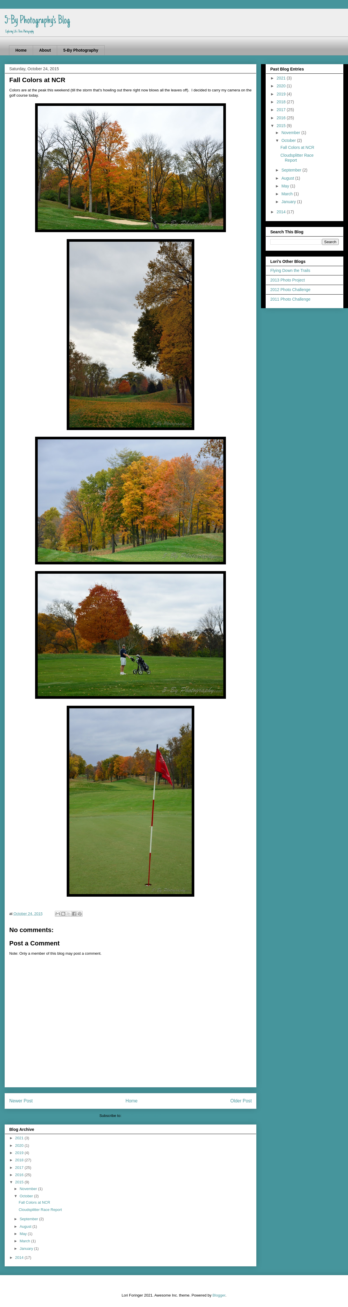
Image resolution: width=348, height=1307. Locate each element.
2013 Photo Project (287, 280)
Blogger (219, 1295)
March (25, 1241)
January (27, 1248)
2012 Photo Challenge (290, 289)
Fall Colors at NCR (34, 1202)
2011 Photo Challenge (290, 299)
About (45, 50)
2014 (20, 1257)
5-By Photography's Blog (37, 21)
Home (21, 50)
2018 (20, 1160)
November (29, 1189)
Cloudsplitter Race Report (40, 1209)
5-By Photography (80, 50)
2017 (20, 1167)
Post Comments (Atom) (142, 1115)
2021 (20, 1138)
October (27, 1196)
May (24, 1234)
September (29, 1219)
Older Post (241, 1100)
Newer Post (21, 1100)
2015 (20, 1182)
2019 (20, 1153)
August (26, 1226)
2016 (20, 1175)
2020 (20, 1145)
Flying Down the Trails (290, 270)
